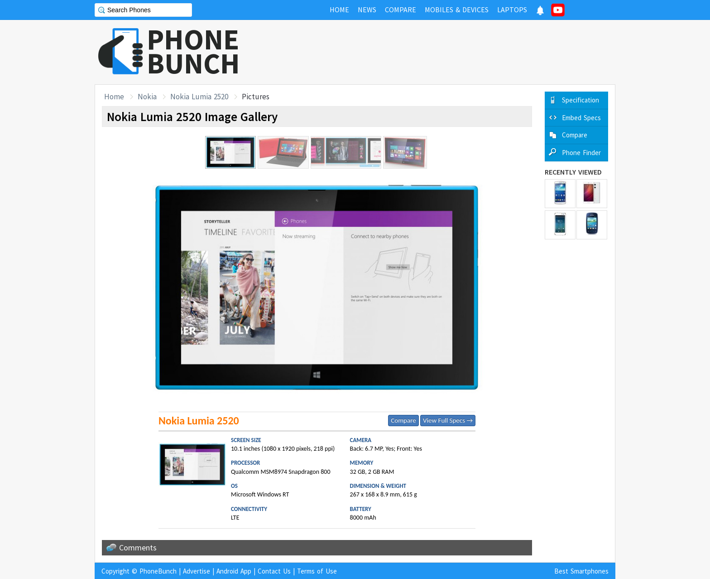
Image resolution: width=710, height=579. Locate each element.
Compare (403, 420)
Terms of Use (317, 571)
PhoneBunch (158, 571)
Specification (580, 100)
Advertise (196, 571)
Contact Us (274, 571)
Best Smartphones (581, 571)
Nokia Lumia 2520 (199, 97)
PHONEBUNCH (193, 51)
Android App (233, 571)
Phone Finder (581, 152)
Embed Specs (581, 117)
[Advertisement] (450, 52)
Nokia (147, 97)
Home (114, 97)
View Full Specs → (448, 420)
